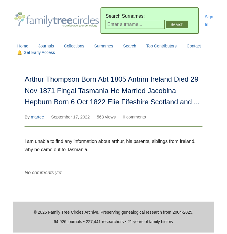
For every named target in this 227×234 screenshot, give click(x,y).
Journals (46, 46)
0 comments (134, 117)
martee (38, 117)
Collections (74, 46)
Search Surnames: (125, 16)
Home (22, 46)
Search (129, 46)
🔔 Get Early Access (36, 52)
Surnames (103, 46)
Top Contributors (161, 46)
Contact (194, 46)
